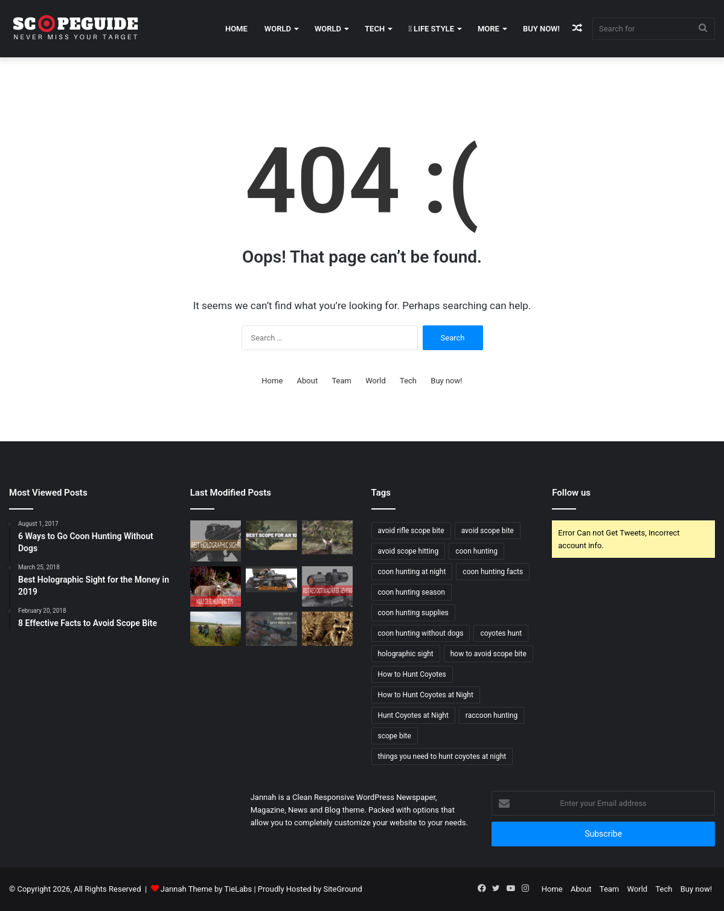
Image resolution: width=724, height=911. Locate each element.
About (307, 380)
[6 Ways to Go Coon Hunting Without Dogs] (327, 628)
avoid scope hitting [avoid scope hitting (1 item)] (408, 551)
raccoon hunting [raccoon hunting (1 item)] (491, 715)
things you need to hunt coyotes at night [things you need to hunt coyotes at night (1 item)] (442, 756)
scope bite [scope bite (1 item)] (394, 736)
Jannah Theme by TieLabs (206, 888)
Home (236, 28)
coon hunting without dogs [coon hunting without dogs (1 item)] (421, 633)
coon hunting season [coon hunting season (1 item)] (411, 592)
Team (341, 380)
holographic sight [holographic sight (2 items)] (406, 654)
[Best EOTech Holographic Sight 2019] (271, 579)
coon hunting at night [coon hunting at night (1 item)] (412, 571)
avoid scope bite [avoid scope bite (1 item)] (487, 530)
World (277, 28)
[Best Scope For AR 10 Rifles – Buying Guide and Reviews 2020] (271, 535)
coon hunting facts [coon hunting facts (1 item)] (493, 571)
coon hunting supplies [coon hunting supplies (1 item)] (413, 613)
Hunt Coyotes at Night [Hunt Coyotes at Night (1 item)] (413, 715)
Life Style (431, 28)
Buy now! (541, 28)
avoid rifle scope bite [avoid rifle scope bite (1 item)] (411, 530)
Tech (375, 28)
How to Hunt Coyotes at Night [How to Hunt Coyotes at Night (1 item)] (425, 695)
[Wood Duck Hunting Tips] (216, 628)
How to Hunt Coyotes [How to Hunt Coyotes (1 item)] (412, 674)
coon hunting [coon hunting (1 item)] (476, 551)
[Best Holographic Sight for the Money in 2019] (216, 540)
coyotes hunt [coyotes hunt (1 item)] (501, 633)
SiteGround (342, 888)
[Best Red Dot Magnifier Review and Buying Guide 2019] (327, 586)
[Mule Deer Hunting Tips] (216, 586)
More (488, 28)
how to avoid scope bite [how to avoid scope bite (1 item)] (488, 654)
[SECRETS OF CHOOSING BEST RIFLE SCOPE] (271, 628)
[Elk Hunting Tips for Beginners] (327, 537)
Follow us (571, 492)
